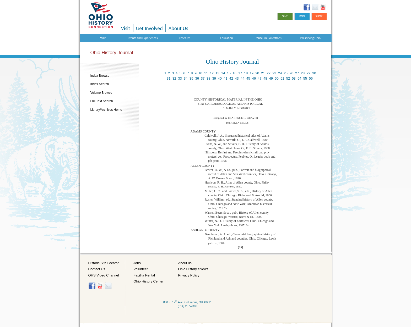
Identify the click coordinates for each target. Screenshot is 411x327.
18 (246, 73)
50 (276, 78)
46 (254, 78)
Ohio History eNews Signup (314, 7)
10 (200, 73)
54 (299, 78)
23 (274, 73)
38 (208, 78)
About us (185, 263)
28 (303, 73)
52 (288, 78)
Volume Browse (101, 93)
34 (185, 78)
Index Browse (100, 75)
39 (214, 78)
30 (314, 73)
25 (286, 73)
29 (308, 73)
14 (223, 73)
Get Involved (149, 28)
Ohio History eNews (193, 269)
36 (197, 78)
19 (251, 73)
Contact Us (96, 269)
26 (291, 73)
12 (212, 73)
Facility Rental (144, 275)
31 (168, 78)
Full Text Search (101, 101)
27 (297, 73)
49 (271, 78)
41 (225, 78)
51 (282, 78)
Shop (318, 16)
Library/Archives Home (106, 110)
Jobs (136, 263)
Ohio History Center (148, 281)
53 (293, 78)
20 (257, 73)
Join (302, 16)
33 (180, 78)
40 (219, 78)
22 (269, 73)
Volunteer (140, 269)
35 (191, 78)
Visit (125, 28)
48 (265, 78)
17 (240, 73)
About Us (178, 28)
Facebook (307, 7)
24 (280, 73)
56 (311, 78)
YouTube (322, 7)
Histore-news (108, 285)
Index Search (99, 84)
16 (234, 73)
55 (305, 78)
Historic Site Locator (103, 263)
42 (231, 78)
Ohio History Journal (111, 52)
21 (263, 73)
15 (229, 73)
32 (174, 78)
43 (237, 78)
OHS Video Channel (103, 275)
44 (242, 78)
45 (248, 78)
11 (206, 73)
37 (202, 78)
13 (217, 73)
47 (259, 78)
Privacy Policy (188, 275)
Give (285, 16)
